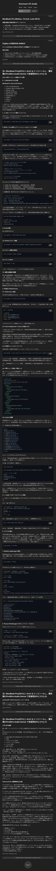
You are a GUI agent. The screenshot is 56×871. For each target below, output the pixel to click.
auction (6, 853)
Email (20, 7)
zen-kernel (20, 682)
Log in (35, 7)
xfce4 (16, 682)
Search (34, 11)
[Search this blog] (24, 11)
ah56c (6, 59)
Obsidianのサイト (7, 554)
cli (7, 682)
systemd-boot (12, 682)
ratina (12, 32)
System (51, 68)
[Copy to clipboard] (50, 122)
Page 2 (28, 865)
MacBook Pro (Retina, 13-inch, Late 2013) (21, 19)
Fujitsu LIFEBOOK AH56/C (13, 43)
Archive (30, 7)
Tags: (3, 32)
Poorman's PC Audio (28, 4)
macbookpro (7, 32)
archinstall (7, 707)
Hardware (50, 16)
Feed (25, 7)
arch (6, 682)
